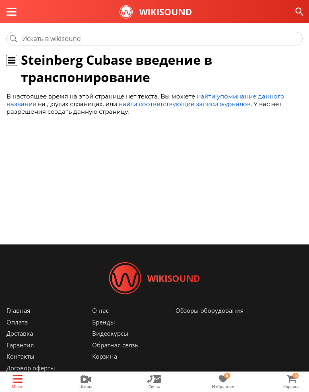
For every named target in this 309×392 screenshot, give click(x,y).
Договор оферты (30, 368)
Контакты (20, 356)
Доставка (19, 333)
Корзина (104, 356)
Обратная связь (115, 345)
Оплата (17, 322)
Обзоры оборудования (209, 310)
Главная (18, 310)
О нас (100, 310)
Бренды (103, 322)
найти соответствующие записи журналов (185, 104)
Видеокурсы (110, 333)
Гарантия (20, 345)
